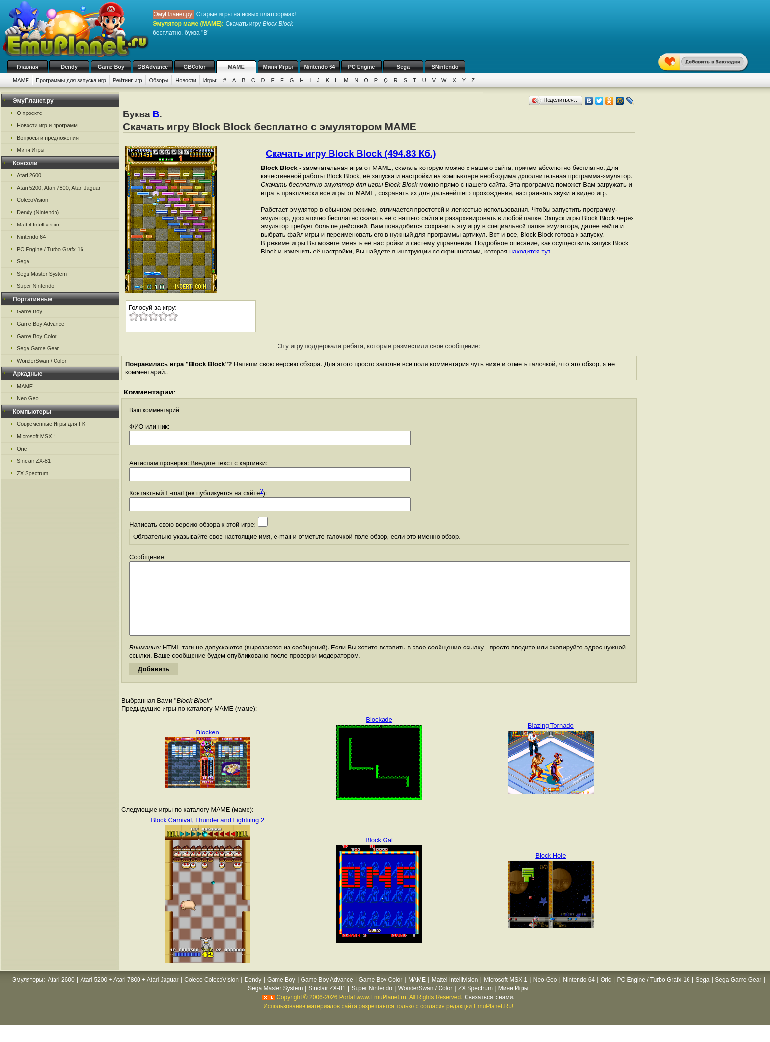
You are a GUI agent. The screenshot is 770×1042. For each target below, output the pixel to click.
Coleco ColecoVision (211, 994)
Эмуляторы (27, 994)
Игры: (210, 80)
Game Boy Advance (40, 324)
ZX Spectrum (32, 473)
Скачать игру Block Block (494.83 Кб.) (351, 153)
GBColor (194, 67)
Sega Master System (42, 274)
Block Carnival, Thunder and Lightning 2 (207, 835)
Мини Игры (278, 67)
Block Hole (550, 870)
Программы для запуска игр (71, 80)
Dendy (69, 67)
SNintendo (445, 67)
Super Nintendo (35, 286)
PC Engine (361, 67)
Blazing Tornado (551, 740)
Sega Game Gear (38, 348)
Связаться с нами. (490, 1012)
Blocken (207, 747)
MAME (236, 67)
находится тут (529, 251)
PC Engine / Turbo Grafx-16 (50, 249)
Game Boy (111, 67)
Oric (22, 448)
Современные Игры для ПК (51, 424)
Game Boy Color (36, 336)
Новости (185, 80)
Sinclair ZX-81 (34, 461)
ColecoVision (32, 200)
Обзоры (159, 80)
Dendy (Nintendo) (38, 212)
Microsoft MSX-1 (36, 436)
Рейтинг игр (127, 80)
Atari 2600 (29, 175)
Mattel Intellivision (38, 224)
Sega (403, 67)
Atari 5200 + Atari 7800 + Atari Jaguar (129, 994)
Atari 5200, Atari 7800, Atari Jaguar (59, 188)
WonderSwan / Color (41, 361)
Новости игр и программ (47, 125)
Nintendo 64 (319, 67)
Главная (28, 67)
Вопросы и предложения (48, 138)
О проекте (29, 113)
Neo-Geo (28, 398)
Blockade (379, 734)
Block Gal (379, 854)
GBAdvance (153, 67)
